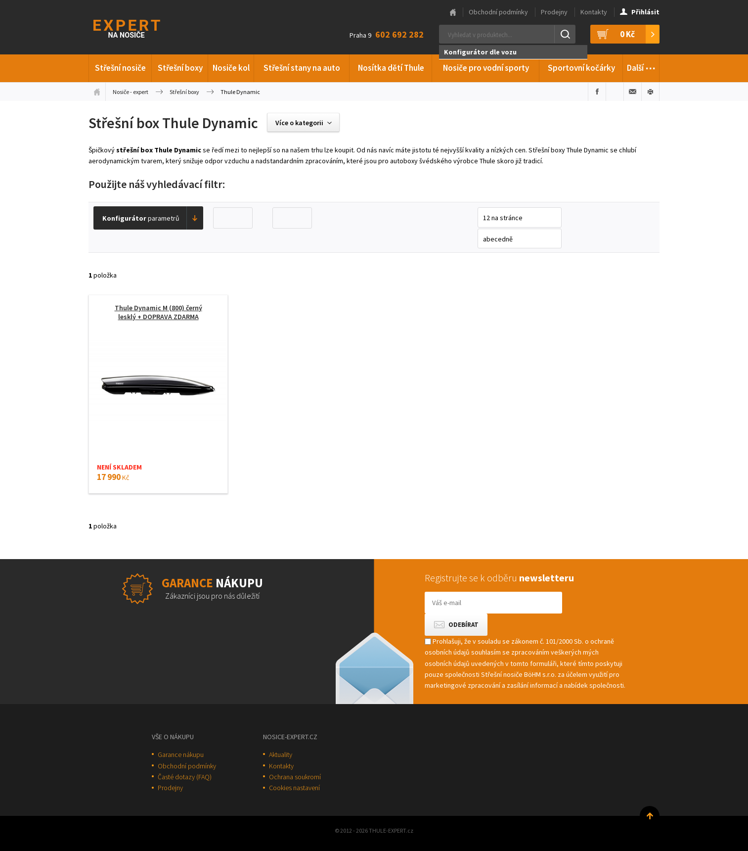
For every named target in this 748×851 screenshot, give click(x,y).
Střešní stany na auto (302, 67)
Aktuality (280, 754)
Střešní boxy (180, 67)
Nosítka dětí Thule (391, 67)
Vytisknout (650, 91)
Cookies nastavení (294, 787)
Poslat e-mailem (632, 91)
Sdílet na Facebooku (597, 91)
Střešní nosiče (120, 67)
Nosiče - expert (130, 91)
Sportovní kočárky (581, 67)
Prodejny (554, 11)
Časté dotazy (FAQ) (185, 776)
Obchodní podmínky (498, 11)
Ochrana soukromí (295, 776)
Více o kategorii (299, 122)
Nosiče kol (231, 67)
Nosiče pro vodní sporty (486, 67)
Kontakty (593, 11)
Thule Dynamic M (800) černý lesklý (158, 312)
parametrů (140, 218)
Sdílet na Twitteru (614, 91)
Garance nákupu (181, 754)
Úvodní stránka (96, 91)
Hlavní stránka (452, 12)
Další (641, 66)
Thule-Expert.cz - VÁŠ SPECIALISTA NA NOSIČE (139, 27)
